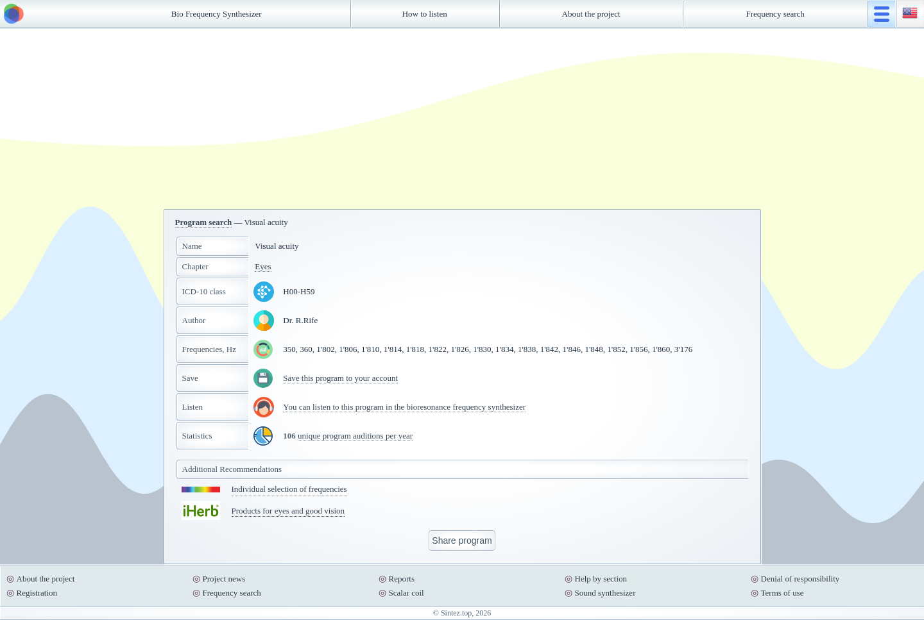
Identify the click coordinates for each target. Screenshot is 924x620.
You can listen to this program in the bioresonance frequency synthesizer (404, 407)
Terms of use (782, 593)
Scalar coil (406, 593)
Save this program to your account (340, 378)
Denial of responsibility (800, 578)
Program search (203, 222)
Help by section (601, 578)
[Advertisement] (462, 118)
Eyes (263, 266)
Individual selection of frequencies (289, 489)
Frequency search (775, 14)
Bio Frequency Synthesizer (216, 14)
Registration (37, 593)
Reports (402, 578)
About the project (591, 14)
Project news (224, 578)
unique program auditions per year (355, 435)
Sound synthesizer (605, 593)
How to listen (424, 14)
